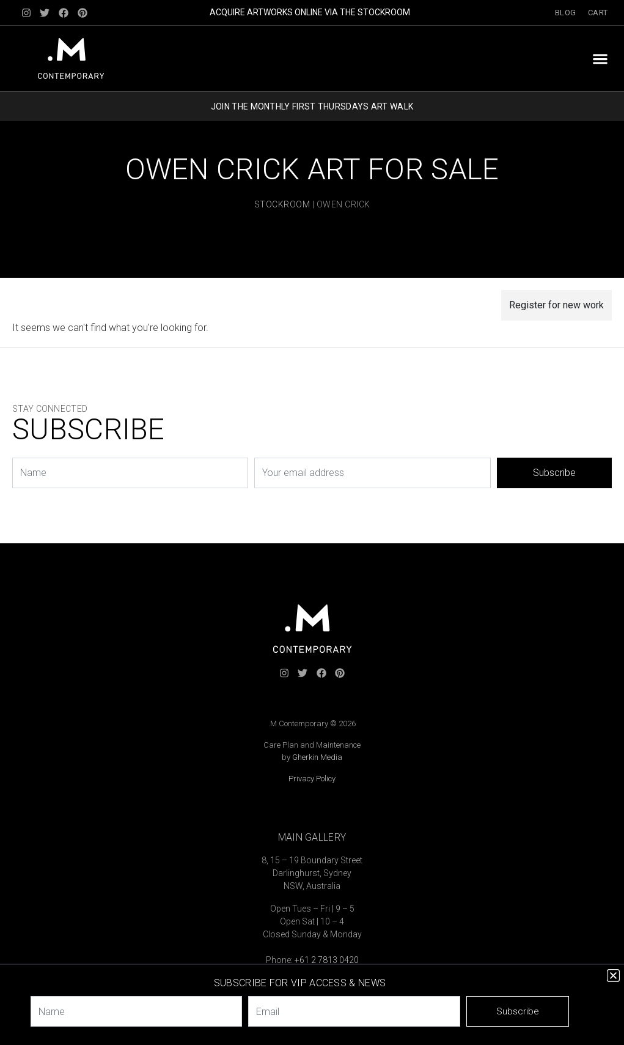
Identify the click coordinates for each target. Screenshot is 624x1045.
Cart (597, 12)
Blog (565, 12)
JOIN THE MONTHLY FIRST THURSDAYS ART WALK (312, 106)
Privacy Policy (312, 778)
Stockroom (282, 204)
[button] (600, 58)
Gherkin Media (317, 757)
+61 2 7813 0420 (327, 960)
